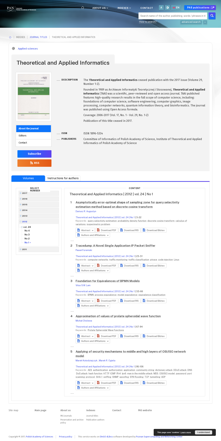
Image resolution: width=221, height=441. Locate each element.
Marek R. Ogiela (107, 360)
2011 (24, 249)
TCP (147, 377)
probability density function (132, 221)
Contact (146, 8)
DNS (190, 370)
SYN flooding (137, 377)
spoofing (124, 377)
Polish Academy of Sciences (39, 436)
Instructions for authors (63, 178)
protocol (90, 377)
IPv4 (119, 373)
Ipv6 (124, 373)
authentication (100, 370)
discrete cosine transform (161, 221)
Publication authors (95, 420)
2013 (24, 216)
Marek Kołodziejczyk (87, 360)
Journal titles (38, 37)
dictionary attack (164, 370)
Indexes (124, 8)
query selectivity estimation (102, 221)
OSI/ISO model (167, 373)
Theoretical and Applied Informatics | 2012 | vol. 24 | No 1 (105, 217)
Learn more (186, 432)
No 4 (27, 230)
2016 (24, 199)
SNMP (115, 377)
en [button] (176, 7)
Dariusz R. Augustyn (86, 211)
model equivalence (128, 295)
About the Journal (29, 128)
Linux (176, 259)
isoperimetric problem (98, 224)
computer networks (98, 259)
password (181, 373)
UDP (163, 377)
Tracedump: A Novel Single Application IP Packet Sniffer (115, 245)
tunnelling (155, 377)
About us (100, 8)
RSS (34, 163)
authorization (116, 370)
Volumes (28, 178)
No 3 (27, 234)
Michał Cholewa (84, 320)
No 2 (27, 238)
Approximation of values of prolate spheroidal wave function (118, 316)
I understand (203, 432)
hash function (96, 373)
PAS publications (200, 7)
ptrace (154, 259)
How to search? (148, 21)
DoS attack (82, 373)
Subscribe (34, 153)
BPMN (91, 295)
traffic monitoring (118, 259)
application (130, 370)
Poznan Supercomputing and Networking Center (159, 436)
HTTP (106, 373)
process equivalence (106, 295)
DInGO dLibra (106, 436)
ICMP (113, 373)
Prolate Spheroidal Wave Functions (106, 330)
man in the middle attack (140, 373)
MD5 (156, 373)
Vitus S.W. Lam (83, 285)
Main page (40, 410)
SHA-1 (99, 377)
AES (90, 370)
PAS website (145, 410)
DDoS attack (180, 370)
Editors (22, 135)
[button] (106, 230)
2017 (24, 193)
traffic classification (139, 259)
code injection (165, 259)
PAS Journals (66, 416)
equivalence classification (151, 295)
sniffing (107, 377)
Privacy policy (65, 436)
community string (145, 370)
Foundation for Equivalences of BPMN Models (108, 281)
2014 (25, 210)
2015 (24, 204)
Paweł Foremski (84, 250)
